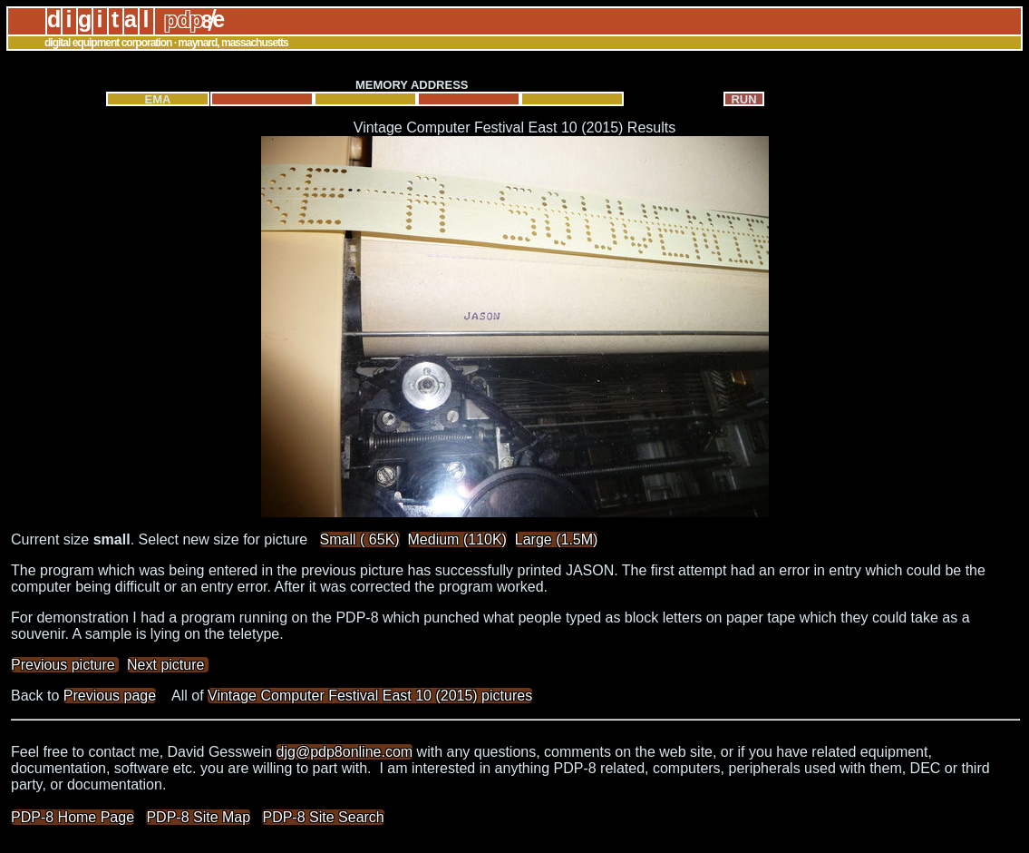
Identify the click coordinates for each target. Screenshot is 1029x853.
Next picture (168, 664)
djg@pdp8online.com (345, 752)
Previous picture (65, 664)
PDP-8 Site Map (198, 817)
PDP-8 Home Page (72, 817)
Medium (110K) (457, 539)
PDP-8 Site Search (322, 817)
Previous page (109, 695)
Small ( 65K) (360, 539)
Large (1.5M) (556, 539)
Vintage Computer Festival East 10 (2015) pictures (370, 695)
